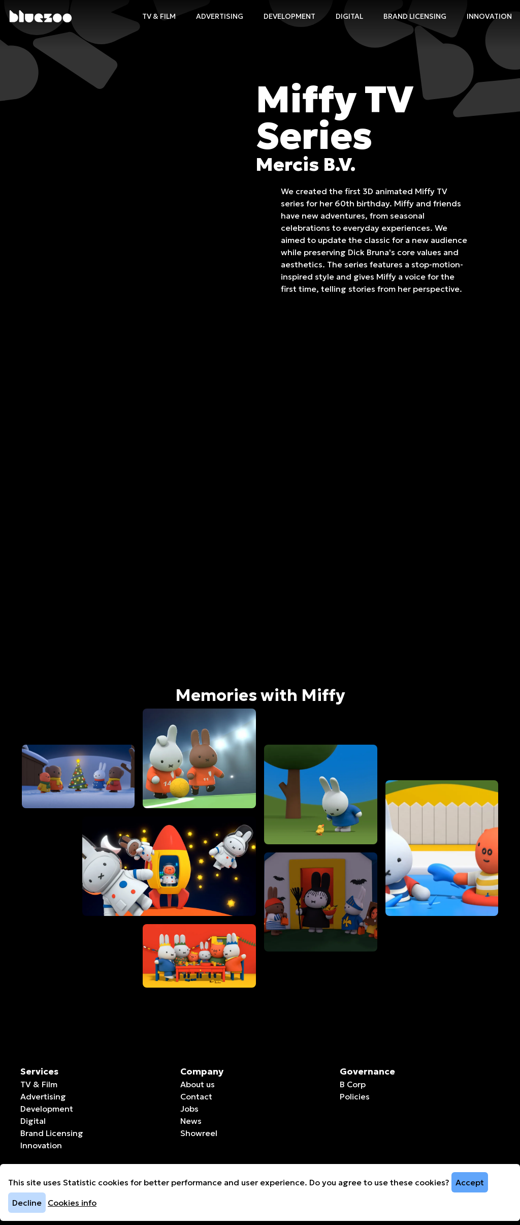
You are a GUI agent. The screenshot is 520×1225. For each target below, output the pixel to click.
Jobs (189, 1109)
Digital (349, 16)
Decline (27, 1203)
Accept (470, 1182)
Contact (196, 1096)
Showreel (198, 1133)
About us (197, 1084)
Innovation (489, 16)
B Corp (353, 1084)
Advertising (219, 16)
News (191, 1121)
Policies (355, 1096)
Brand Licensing (414, 16)
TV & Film (159, 16)
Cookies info (72, 1203)
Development (289, 16)
